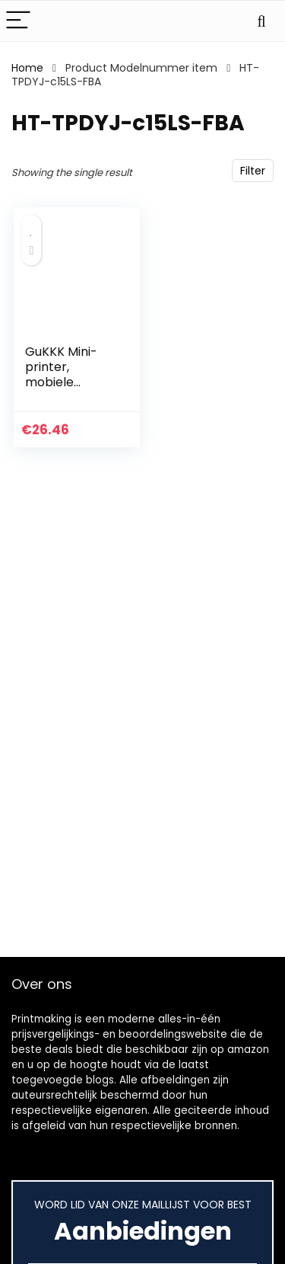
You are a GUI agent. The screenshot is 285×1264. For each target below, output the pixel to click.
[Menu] (18, 21)
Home (27, 67)
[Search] (261, 21)
